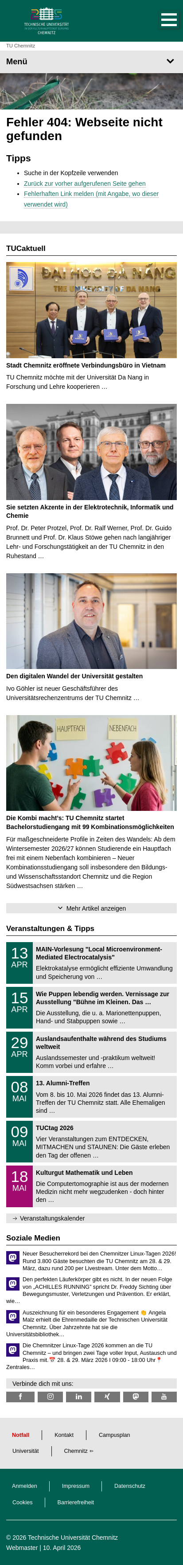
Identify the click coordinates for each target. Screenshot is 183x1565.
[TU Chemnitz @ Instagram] (50, 1397)
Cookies (22, 1502)
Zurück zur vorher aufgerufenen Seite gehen (85, 183)
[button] (160, 21)
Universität (25, 1451)
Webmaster (22, 1547)
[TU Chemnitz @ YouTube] (164, 1397)
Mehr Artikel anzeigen (96, 908)
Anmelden (24, 1486)
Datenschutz (129, 1486)
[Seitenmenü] (91, 62)
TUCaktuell (26, 248)
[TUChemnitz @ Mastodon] (135, 1397)
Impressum (76, 1486)
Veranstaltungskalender (52, 1218)
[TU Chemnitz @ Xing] (107, 1397)
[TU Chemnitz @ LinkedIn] (78, 1397)
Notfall (20, 1435)
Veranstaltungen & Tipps (50, 928)
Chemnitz (76, 1451)
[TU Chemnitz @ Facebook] (20, 1397)
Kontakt (64, 1435)
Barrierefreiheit (76, 1502)
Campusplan (114, 1435)
